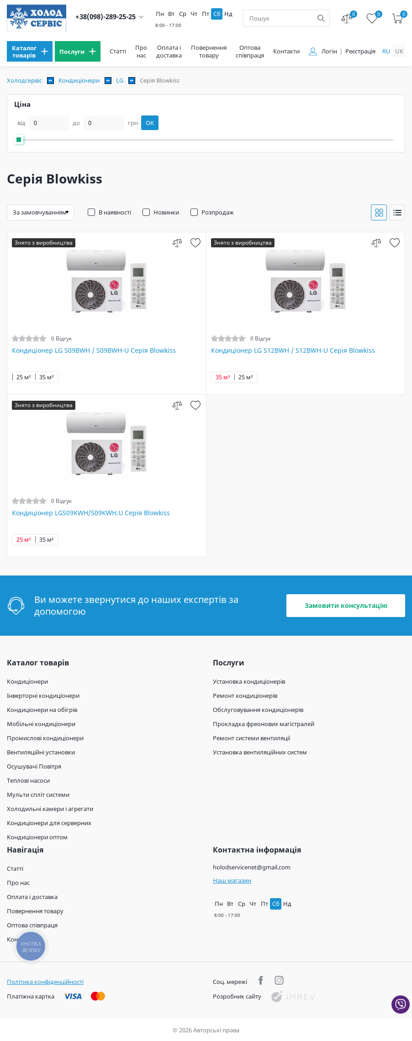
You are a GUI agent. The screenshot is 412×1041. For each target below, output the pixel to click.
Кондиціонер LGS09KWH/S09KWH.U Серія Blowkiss (91, 513)
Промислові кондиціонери (45, 738)
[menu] (30, 51)
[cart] (397, 18)
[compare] (177, 243)
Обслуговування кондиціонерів (258, 710)
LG (119, 80)
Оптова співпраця (250, 51)
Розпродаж (217, 212)
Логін (329, 51)
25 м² (23, 377)
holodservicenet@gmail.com (252, 867)
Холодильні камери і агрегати (50, 809)
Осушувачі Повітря (34, 766)
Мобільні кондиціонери (41, 724)
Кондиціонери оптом (37, 837)
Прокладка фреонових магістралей (263, 724)
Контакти (286, 51)
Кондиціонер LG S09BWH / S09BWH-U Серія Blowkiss (94, 350)
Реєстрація (360, 51)
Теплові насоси (28, 780)
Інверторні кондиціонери (43, 695)
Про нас (141, 51)
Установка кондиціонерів (249, 681)
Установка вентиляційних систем (260, 752)
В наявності (115, 212)
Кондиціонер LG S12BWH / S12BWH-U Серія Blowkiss (293, 350)
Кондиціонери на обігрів (42, 710)
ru (386, 51)
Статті (118, 51)
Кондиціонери (79, 80)
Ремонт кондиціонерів (245, 695)
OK (150, 123)
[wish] (196, 243)
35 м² (46, 377)
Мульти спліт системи (38, 794)
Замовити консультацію (346, 605)
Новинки (166, 212)
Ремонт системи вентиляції (251, 738)
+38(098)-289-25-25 (105, 16)
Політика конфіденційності (45, 982)
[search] (321, 18)
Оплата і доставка (169, 51)
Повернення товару (209, 51)
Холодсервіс (24, 80)
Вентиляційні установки (41, 752)
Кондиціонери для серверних (49, 823)
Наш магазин (232, 880)
